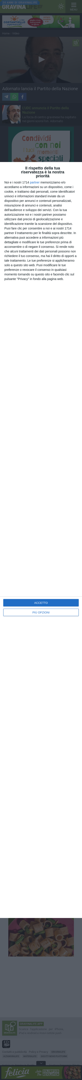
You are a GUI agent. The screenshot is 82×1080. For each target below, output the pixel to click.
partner (35, 182)
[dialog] (41, 540)
